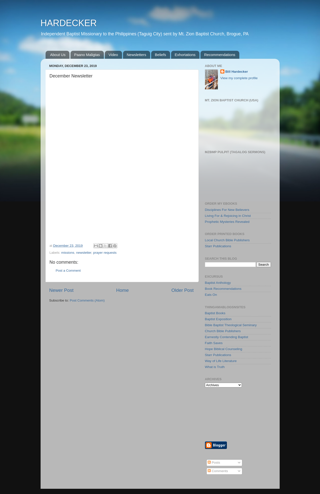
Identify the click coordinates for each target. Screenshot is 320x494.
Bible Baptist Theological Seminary (231, 325)
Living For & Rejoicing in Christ (228, 216)
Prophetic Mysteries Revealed (227, 222)
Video (113, 55)
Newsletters (136, 55)
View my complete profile (239, 78)
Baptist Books (215, 313)
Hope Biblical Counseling (223, 349)
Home (122, 290)
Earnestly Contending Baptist (226, 337)
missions (67, 252)
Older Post (182, 290)
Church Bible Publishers (223, 331)
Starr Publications (218, 246)
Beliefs (160, 55)
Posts (214, 462)
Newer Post (61, 290)
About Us (57, 55)
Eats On (211, 295)
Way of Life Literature (221, 361)
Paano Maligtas (87, 55)
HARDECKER (69, 23)
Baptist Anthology (218, 283)
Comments (218, 471)
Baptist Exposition (218, 319)
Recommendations (219, 55)
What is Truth (215, 367)
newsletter (83, 252)
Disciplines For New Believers (227, 210)
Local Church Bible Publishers (227, 240)
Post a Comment (68, 270)
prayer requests (105, 252)
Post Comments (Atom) (87, 300)
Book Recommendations (223, 289)
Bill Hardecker (236, 71)
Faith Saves (214, 343)
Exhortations (185, 55)
